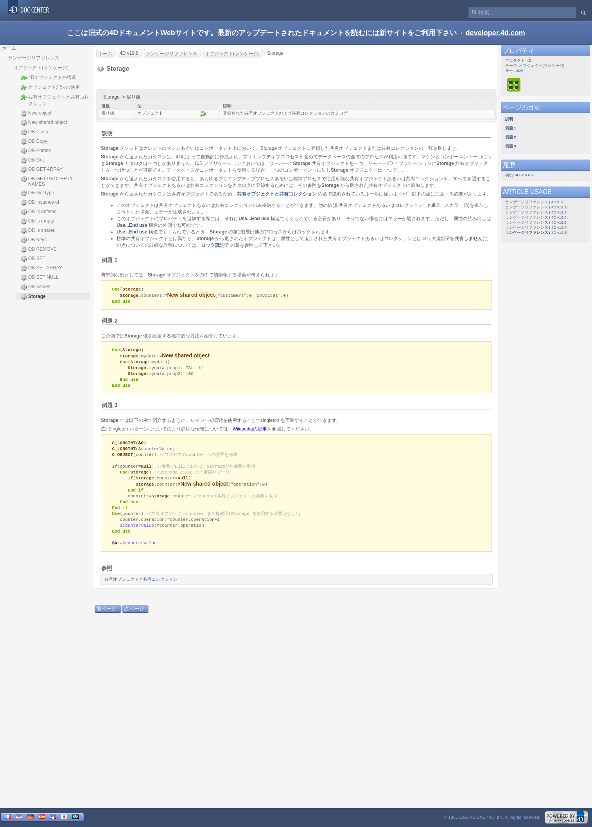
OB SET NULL (40, 277)
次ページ (134, 618)
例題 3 (109, 408)
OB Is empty (37, 221)
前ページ (106, 618)
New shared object (44, 123)
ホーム (9, 48)
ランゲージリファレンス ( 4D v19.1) (536, 207)
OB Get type (37, 193)
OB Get (32, 160)
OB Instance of (40, 202)
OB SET (33, 259)
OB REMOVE (39, 249)
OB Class (34, 132)
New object (36, 113)
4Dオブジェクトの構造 (48, 77)
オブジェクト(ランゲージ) (41, 67)
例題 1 (109, 260)
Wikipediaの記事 (250, 432)
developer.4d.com (495, 33)
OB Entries (36, 151)
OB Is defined (39, 212)
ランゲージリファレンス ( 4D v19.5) (536, 217)
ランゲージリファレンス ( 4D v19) (535, 202)
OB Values (35, 287)
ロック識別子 (215, 245)
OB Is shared (38, 231)
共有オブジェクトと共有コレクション (55, 100)
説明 (107, 133)
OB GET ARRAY (42, 170)
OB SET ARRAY (41, 268)
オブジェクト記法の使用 (50, 87)
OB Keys (34, 240)
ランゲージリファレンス (33, 58)
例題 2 (109, 321)
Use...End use (254, 218)
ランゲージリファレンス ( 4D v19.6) (536, 222)
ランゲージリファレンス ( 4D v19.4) (536, 212)
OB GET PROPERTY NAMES (47, 181)
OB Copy (34, 141)
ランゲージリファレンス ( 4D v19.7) (536, 227)
